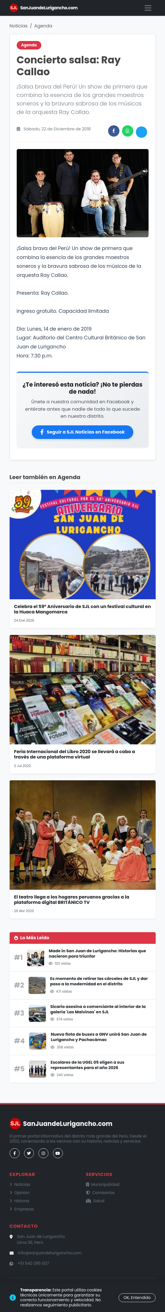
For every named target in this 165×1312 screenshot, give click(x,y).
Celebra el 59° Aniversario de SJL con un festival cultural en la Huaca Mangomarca (82, 609)
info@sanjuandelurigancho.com (50, 1253)
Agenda (43, 26)
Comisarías (100, 1192)
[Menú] (148, 8)
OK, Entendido (137, 1297)
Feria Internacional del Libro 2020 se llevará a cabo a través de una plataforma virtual (74, 754)
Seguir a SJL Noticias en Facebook (82, 432)
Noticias (19, 26)
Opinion (20, 1192)
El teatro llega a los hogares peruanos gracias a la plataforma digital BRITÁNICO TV (71, 900)
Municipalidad (103, 1184)
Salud (95, 1201)
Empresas (22, 1209)
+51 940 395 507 (33, 1263)
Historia (19, 1201)
